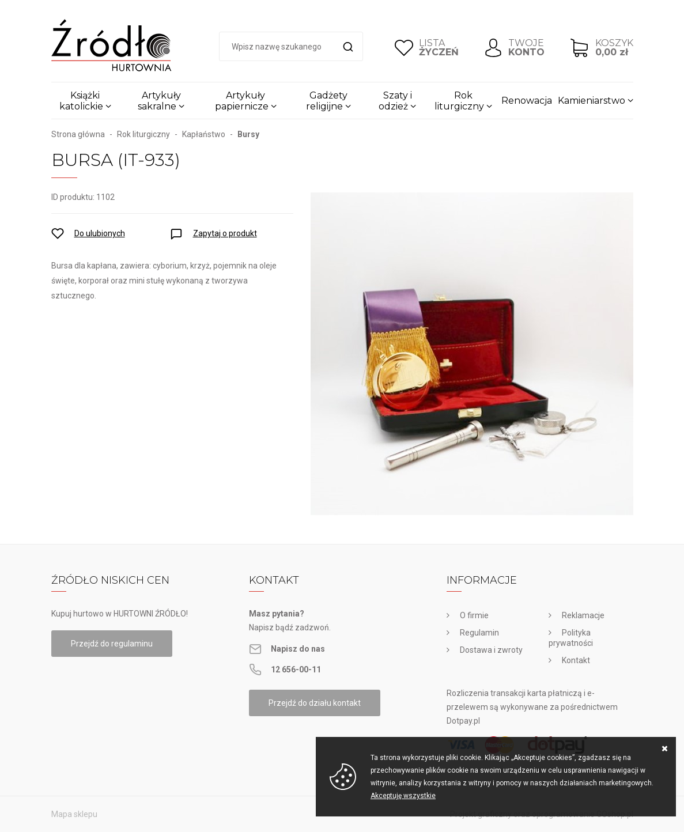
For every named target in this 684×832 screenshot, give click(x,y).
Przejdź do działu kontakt (315, 703)
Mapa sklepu (74, 814)
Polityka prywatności (571, 638)
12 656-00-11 (296, 669)
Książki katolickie (81, 101)
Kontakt (576, 660)
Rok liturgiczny (459, 101)
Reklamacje (583, 615)
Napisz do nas (298, 648)
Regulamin (479, 632)
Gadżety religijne (326, 101)
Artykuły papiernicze (242, 101)
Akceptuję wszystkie (403, 796)
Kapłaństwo (203, 134)
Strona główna (78, 134)
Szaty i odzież (395, 101)
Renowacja (526, 100)
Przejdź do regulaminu (112, 643)
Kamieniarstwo (591, 100)
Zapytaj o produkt (225, 233)
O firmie (474, 615)
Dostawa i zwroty (491, 650)
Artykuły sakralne (159, 101)
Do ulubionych (99, 233)
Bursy (248, 134)
